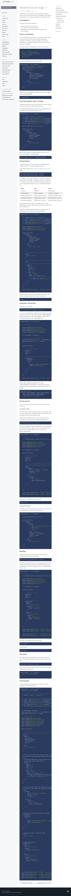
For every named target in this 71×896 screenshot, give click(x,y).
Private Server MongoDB (8, 99)
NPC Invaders (5, 34)
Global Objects (5, 44)
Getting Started (31, 27)
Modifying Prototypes (7, 95)
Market (4, 32)
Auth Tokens (5, 67)
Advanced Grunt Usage (7, 93)
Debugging (4, 48)
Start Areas (4, 28)
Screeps (6, 2)
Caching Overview (6, 97)
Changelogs (5, 81)
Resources (4, 30)
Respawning (5, 26)
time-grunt (21, 659)
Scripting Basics (5, 42)
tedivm (28, 11)
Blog (3, 79)
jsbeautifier (32, 556)
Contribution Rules (6, 91)
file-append (26, 306)
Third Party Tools (6, 65)
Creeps (3, 20)
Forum (3, 85)
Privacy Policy (5, 74)
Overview (4, 12)
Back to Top (58, 31)
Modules (4, 46)
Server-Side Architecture (8, 61)
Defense (4, 24)
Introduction (5, 18)
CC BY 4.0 (18, 892)
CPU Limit (4, 56)
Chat (3, 83)
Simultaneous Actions (7, 54)
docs (12, 1)
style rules (23, 567)
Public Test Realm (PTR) (7, 63)
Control (4, 22)
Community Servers (6, 69)
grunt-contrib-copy (35, 168)
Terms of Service (6, 72)
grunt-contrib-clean (45, 168)
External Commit (6, 52)
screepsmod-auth (46, 508)
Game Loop (4, 50)
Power (3, 36)
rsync (35, 419)
